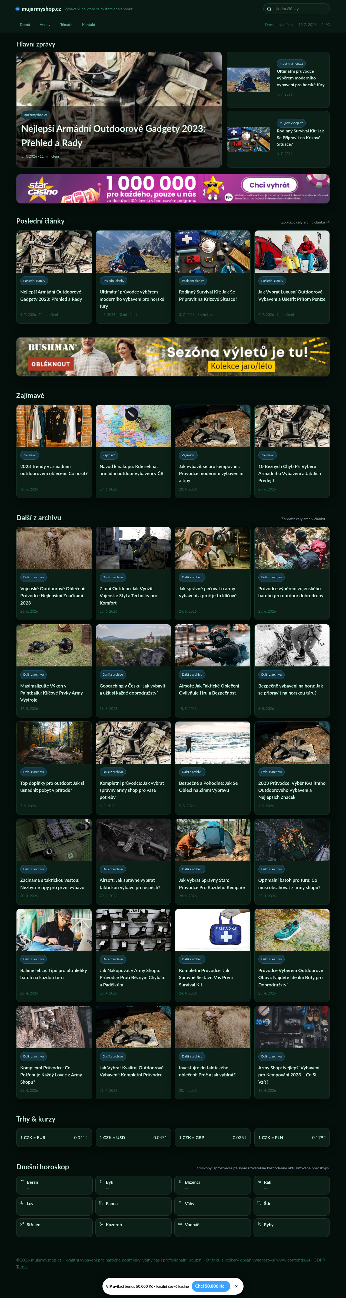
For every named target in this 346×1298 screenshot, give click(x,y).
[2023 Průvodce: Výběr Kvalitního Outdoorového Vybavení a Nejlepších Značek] (292, 768)
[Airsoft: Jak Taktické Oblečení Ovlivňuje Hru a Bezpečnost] (212, 670)
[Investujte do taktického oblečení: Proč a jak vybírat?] (212, 1052)
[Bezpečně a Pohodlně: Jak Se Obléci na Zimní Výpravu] (212, 768)
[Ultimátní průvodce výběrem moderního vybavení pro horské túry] (133, 277)
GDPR (319, 1259)
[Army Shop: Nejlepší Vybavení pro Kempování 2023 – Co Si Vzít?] (292, 1052)
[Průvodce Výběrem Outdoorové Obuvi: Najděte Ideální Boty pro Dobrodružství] (292, 955)
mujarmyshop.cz (41, 8)
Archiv (45, 24)
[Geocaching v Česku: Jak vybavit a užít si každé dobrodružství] (133, 670)
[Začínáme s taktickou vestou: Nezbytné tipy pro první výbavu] (54, 862)
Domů (25, 24)
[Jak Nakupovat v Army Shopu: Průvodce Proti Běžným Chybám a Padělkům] (133, 955)
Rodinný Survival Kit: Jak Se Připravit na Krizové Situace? (300, 137)
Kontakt (88, 24)
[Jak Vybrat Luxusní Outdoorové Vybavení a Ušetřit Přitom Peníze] (292, 277)
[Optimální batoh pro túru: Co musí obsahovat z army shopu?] (292, 862)
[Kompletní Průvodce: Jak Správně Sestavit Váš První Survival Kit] (212, 955)
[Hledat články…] (300, 8)
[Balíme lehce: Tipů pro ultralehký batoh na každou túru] (54, 955)
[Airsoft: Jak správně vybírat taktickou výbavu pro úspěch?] (133, 862)
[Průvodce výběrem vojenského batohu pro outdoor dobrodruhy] (292, 573)
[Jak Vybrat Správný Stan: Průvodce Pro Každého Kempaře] (212, 862)
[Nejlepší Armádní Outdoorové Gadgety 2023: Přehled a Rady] (54, 277)
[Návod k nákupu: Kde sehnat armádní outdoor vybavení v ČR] (133, 451)
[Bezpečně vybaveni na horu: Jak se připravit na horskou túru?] (292, 670)
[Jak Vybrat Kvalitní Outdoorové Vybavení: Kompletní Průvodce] (133, 1052)
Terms (22, 1266)
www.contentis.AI (293, 1259)
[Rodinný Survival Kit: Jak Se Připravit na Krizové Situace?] (212, 277)
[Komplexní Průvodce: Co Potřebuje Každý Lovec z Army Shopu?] (54, 1052)
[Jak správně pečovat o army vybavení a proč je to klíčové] (212, 573)
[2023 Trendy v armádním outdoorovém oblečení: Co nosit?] (54, 451)
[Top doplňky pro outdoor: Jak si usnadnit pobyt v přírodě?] (54, 768)
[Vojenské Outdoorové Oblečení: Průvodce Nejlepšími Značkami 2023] (54, 573)
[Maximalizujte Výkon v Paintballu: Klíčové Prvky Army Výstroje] (54, 670)
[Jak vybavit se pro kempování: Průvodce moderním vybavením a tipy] (212, 451)
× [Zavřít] (236, 1286)
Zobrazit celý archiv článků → (305, 222)
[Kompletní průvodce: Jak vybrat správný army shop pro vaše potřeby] (133, 768)
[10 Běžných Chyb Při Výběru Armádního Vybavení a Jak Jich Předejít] (292, 451)
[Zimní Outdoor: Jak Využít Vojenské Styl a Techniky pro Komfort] (133, 573)
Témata (66, 24)
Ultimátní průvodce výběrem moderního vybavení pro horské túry (301, 77)
